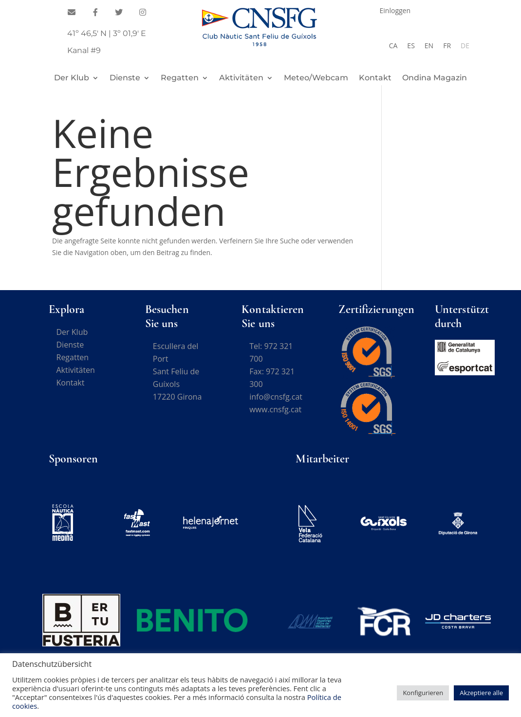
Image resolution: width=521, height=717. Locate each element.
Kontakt (375, 78)
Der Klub (71, 78)
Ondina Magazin (434, 78)
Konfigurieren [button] (423, 692)
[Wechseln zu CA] (393, 45)
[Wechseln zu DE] (465, 45)
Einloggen (395, 11)
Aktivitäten (241, 78)
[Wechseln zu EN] (429, 45)
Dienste (125, 78)
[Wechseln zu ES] (410, 45)
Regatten (180, 78)
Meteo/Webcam (316, 78)
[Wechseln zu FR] (447, 45)
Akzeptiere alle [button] (481, 692)
